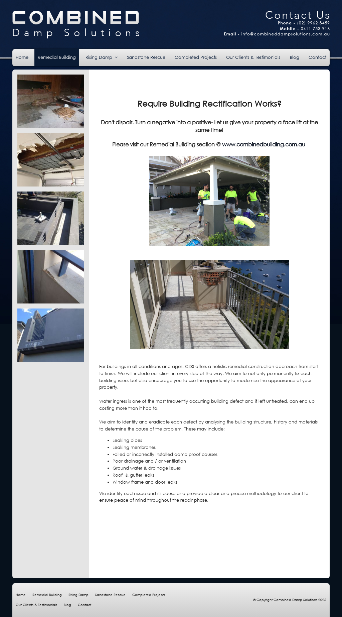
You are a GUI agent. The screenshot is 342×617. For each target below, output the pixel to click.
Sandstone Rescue (110, 594)
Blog (67, 604)
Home (21, 594)
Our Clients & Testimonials (36, 604)
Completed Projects (148, 594)
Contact (84, 604)
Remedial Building (47, 594)
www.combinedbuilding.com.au (263, 144)
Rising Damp (78, 594)
